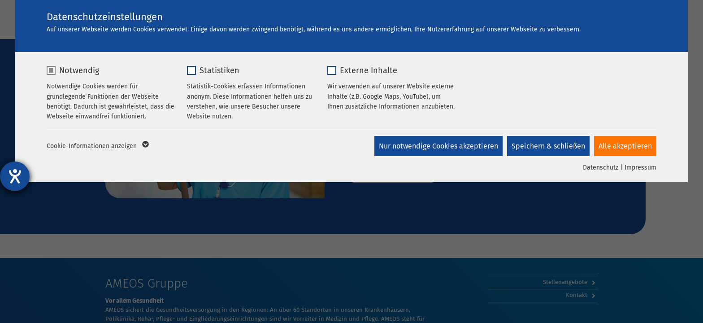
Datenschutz (600, 167)
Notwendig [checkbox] (79, 70)
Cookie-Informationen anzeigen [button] (97, 146)
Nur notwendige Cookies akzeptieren (438, 146)
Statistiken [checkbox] (219, 70)
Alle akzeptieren (625, 146)
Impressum (640, 167)
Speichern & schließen (548, 146)
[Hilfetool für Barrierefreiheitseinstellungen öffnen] (15, 176)
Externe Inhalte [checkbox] (368, 70)
